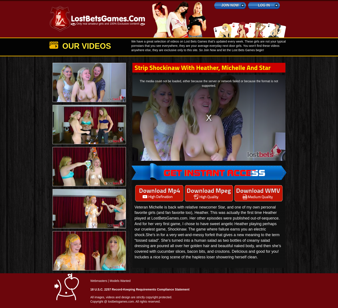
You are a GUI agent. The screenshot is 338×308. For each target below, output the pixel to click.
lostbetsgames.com (121, 301)
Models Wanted (120, 281)
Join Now (230, 5)
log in (264, 5)
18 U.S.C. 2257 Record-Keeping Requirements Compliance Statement (139, 289)
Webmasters (98, 281)
